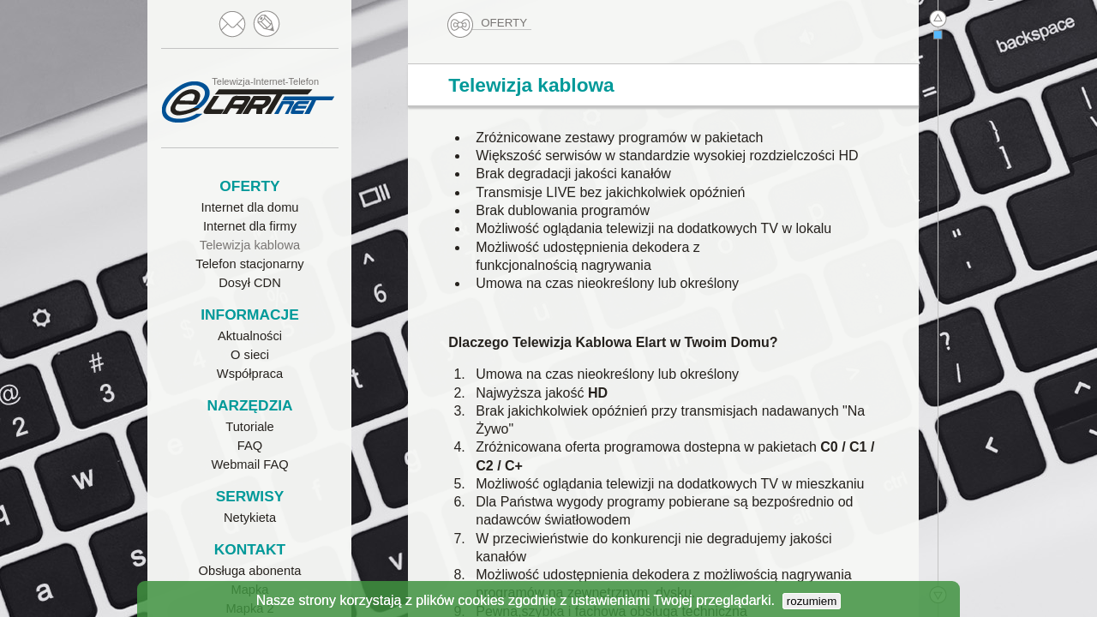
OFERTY (488, 23)
